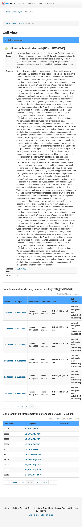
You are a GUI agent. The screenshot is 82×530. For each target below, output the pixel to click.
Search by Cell (17, 12)
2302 (37, 482)
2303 (45, 482)
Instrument (34, 302)
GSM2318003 (20, 361)
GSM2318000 (20, 312)
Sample (18, 302)
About (50, 3)
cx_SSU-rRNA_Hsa (33, 454)
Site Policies (34, 515)
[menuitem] (21, 3)
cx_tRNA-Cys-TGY (33, 475)
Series (7, 302)
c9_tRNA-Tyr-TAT (32, 444)
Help (41, 3)
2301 (30, 482)
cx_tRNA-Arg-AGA (33, 459)
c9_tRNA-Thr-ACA (33, 429)
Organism (45, 302)
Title (54, 302)
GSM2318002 (20, 345)
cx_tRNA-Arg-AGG (33, 465)
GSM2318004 (20, 377)
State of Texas (47, 515)
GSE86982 (21, 269)
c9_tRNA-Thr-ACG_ (33, 434)
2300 (23, 482)
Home (21, 3)
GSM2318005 (20, 393)
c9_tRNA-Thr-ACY (32, 439)
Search (31, 3)
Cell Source (74, 300)
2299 (15, 482)
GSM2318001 (20, 328)
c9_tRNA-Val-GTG (32, 449)
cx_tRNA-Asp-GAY (33, 470)
